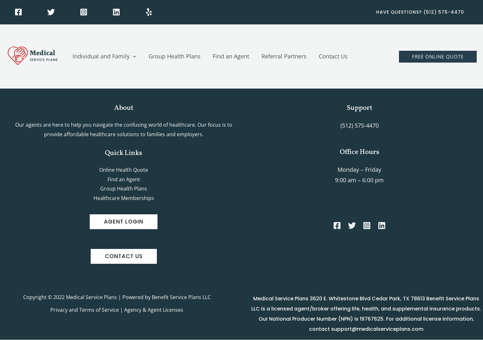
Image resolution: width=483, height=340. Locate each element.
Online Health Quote (123, 169)
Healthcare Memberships (123, 198)
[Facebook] (18, 12)
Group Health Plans (123, 188)
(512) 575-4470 (359, 125)
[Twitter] (51, 12)
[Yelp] (149, 12)
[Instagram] (84, 12)
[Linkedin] (116, 12)
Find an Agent (123, 179)
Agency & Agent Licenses (153, 310)
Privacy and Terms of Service (84, 310)
